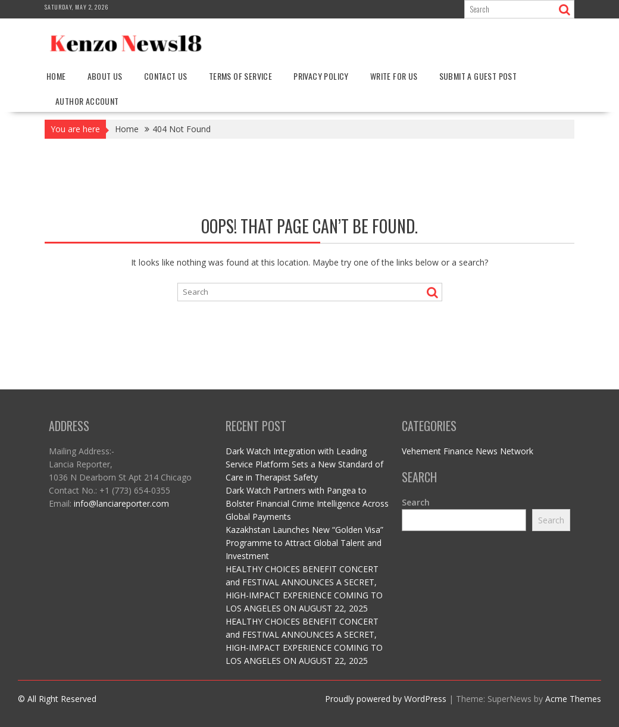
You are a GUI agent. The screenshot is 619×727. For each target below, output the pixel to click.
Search (416, 502)
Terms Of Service (240, 76)
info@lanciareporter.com (121, 503)
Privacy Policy (321, 76)
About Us (105, 76)
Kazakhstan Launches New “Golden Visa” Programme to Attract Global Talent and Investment (304, 542)
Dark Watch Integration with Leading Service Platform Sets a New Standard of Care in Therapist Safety (304, 464)
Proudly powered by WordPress (385, 698)
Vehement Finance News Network (467, 451)
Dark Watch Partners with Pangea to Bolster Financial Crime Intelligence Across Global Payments (307, 503)
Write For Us (394, 76)
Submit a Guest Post (478, 76)
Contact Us (165, 76)
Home (56, 76)
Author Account (87, 101)
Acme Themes (573, 698)
